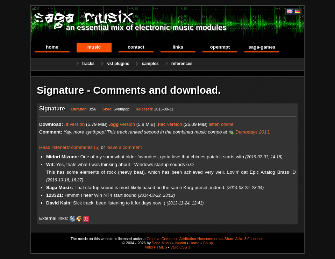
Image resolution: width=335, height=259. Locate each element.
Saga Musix (161, 243)
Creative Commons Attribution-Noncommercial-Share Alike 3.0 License (205, 239)
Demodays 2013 (252, 132)
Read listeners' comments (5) (69, 147)
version (74, 124)
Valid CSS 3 (180, 247)
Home (52, 47)
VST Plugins (118, 63)
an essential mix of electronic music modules (146, 27)
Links (178, 47)
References (182, 63)
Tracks (88, 63)
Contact (136, 47)
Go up (208, 243)
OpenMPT (220, 47)
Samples (150, 63)
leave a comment (124, 147)
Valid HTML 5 (156, 247)
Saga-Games (261, 47)
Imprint (180, 243)
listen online (221, 124)
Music (94, 47)
